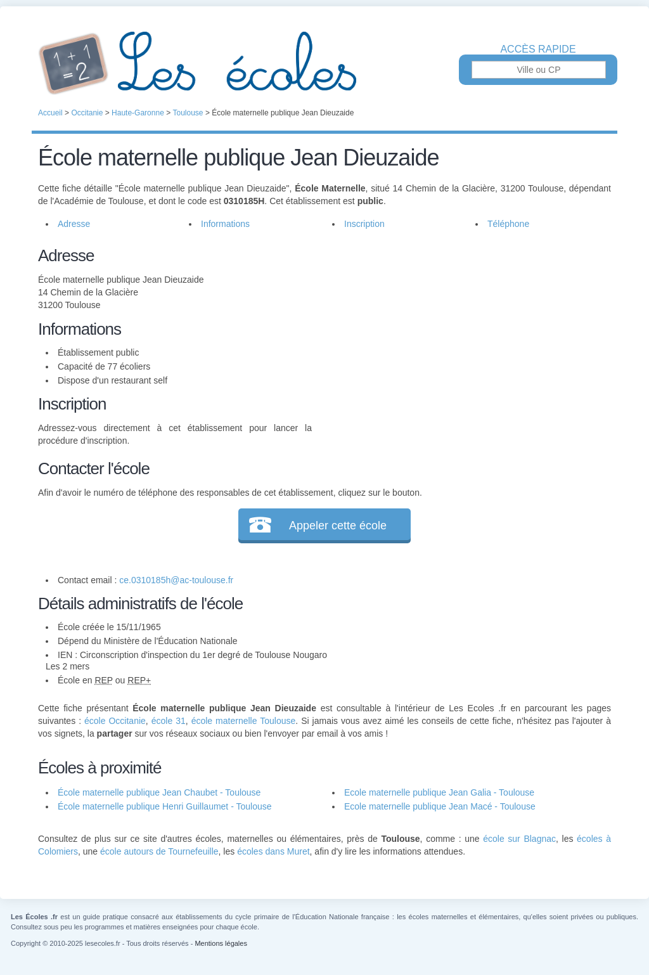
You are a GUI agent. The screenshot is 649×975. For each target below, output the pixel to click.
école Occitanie (115, 721)
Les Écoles (324, 63)
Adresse (74, 224)
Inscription (364, 224)
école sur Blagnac (519, 839)
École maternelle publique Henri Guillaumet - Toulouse (164, 806)
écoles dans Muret (273, 851)
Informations (225, 224)
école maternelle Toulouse (243, 721)
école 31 (168, 721)
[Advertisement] (461, 332)
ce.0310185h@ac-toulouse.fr (176, 580)
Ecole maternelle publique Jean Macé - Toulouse (440, 806)
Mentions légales (221, 943)
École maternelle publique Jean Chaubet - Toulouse (159, 792)
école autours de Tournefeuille (159, 851)
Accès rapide (537, 49)
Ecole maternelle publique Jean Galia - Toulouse (439, 792)
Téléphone (508, 224)
